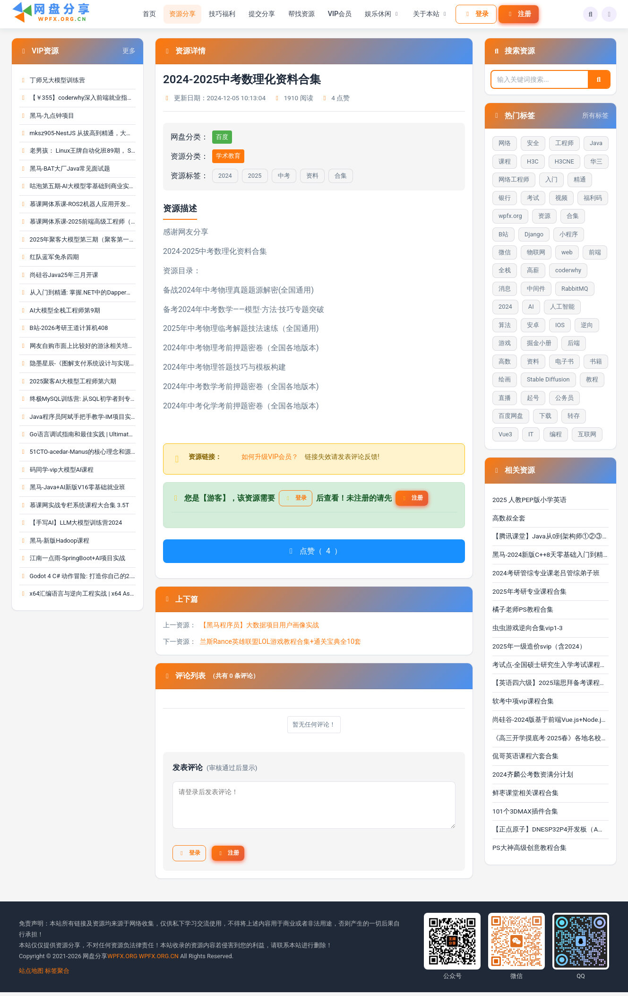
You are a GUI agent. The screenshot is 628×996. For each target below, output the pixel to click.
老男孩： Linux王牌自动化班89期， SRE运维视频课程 (77, 150)
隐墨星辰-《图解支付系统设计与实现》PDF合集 (77, 363)
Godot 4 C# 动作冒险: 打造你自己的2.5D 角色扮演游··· (77, 576)
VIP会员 (337, 14)
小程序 (568, 234)
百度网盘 (511, 415)
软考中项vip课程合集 (523, 701)
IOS (560, 325)
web (567, 252)
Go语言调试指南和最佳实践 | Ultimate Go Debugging (77, 434)
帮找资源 (298, 14)
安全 (533, 143)
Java (596, 143)
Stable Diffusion (548, 379)
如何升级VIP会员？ (269, 457)
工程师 (564, 143)
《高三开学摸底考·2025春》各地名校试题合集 (550, 738)
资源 (544, 215)
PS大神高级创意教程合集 (529, 847)
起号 (533, 397)
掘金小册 (539, 342)
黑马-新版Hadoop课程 (54, 540)
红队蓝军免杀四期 (49, 256)
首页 (146, 14)
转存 (574, 415)
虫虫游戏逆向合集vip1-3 (527, 628)
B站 (503, 234)
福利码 (593, 197)
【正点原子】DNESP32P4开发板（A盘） (550, 829)
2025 (255, 175)
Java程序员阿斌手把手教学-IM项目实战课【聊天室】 (77, 416)
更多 (129, 51)
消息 (505, 288)
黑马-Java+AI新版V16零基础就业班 (72, 487)
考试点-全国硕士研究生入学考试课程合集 (550, 664)
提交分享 (258, 14)
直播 (505, 397)
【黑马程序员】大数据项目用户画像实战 (259, 628)
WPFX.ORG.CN (159, 959)
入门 (551, 179)
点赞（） (314, 554)
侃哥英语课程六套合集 (525, 756)
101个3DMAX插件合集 (525, 811)
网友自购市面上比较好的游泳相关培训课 (77, 345)
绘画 (505, 379)
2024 (225, 175)
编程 (556, 434)
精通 (580, 179)
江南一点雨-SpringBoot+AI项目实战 (72, 558)
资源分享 (179, 14)
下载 (545, 415)
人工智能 (562, 306)
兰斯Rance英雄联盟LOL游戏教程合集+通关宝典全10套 (280, 645)
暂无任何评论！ (314, 728)
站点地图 (31, 974)
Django (534, 234)
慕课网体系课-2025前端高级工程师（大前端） (77, 221)
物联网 (536, 252)
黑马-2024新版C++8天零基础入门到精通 (550, 554)
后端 (574, 342)
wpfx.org (510, 215)
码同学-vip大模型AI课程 (56, 469)
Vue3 (505, 434)
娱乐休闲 (379, 14)
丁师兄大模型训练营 (52, 80)
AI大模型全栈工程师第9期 (59, 310)
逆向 (587, 325)
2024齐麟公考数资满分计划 (532, 774)
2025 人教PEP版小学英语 (529, 499)
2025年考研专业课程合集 (529, 591)
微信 (505, 252)
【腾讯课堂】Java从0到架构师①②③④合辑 (550, 536)
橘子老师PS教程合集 (522, 609)
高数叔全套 (508, 518)
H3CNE (564, 161)
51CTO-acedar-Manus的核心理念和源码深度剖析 (77, 451)
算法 (505, 325)
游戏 (505, 342)
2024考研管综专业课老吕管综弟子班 (546, 573)
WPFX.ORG (122, 959)
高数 (505, 361)
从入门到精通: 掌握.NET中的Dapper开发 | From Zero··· (77, 292)
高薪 (533, 270)
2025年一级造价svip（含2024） (539, 646)
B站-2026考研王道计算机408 (63, 327)
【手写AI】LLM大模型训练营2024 (70, 522)
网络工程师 (514, 179)
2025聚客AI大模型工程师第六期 (67, 381)
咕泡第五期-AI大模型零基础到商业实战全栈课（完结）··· (77, 186)
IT (530, 434)
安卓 (533, 325)
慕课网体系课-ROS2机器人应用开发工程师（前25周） (77, 204)
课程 (505, 161)
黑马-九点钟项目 (46, 115)
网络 (505, 143)
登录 (473, 13)
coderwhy (568, 270)
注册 (515, 13)
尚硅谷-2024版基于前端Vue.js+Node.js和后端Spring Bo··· (550, 719)
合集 (341, 175)
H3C (533, 161)
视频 (561, 197)
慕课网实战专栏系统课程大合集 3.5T (74, 505)
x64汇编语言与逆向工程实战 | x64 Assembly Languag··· (77, 593)
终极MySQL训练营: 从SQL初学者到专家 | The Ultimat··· (77, 398)
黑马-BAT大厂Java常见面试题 (64, 168)
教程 (592, 379)
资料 (312, 175)
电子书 (564, 361)
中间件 (536, 288)
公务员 (564, 397)
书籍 (596, 361)
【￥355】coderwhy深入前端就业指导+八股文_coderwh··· (77, 97)
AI (531, 306)
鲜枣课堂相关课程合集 (525, 793)
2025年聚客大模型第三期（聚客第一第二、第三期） (77, 239)
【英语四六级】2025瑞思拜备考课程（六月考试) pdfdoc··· (550, 682)
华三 (596, 161)
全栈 (505, 270)
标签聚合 (57, 974)
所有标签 (595, 116)
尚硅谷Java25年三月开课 (58, 274)
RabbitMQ (574, 288)
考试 (533, 197)
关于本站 (427, 14)
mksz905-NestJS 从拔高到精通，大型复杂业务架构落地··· (77, 133)
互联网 (587, 434)
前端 (595, 252)
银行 (505, 197)
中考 (284, 175)
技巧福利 (219, 14)
